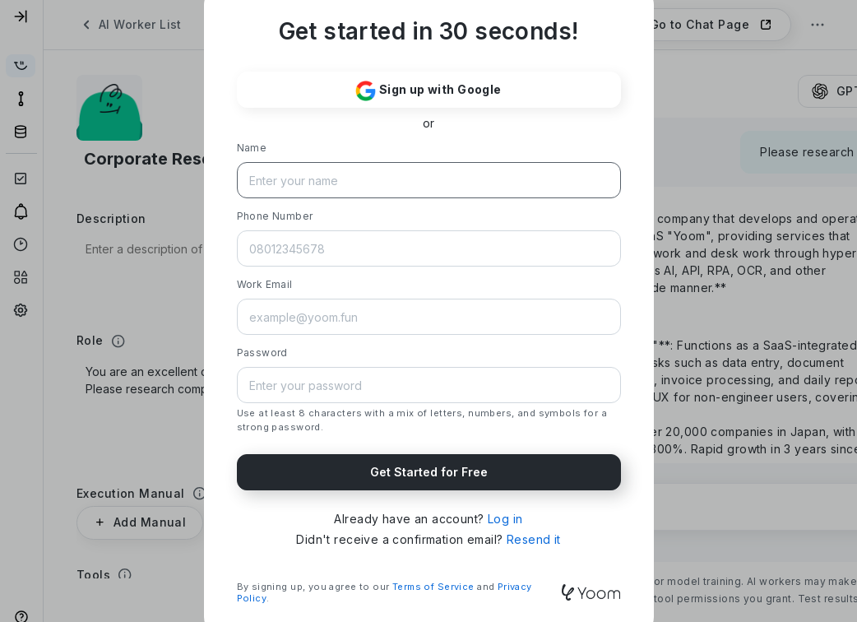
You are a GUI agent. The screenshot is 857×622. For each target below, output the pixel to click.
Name (252, 148)
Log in (505, 519)
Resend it (534, 539)
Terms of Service (433, 586)
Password (262, 352)
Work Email (265, 284)
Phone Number (275, 216)
